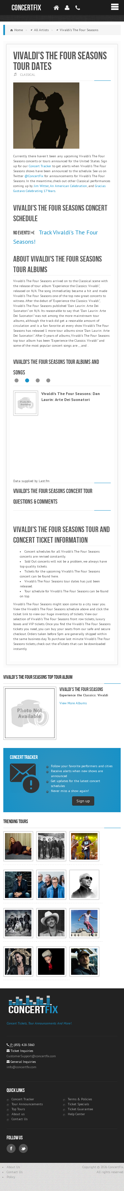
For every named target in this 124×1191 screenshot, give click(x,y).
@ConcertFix (33, 176)
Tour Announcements (27, 1104)
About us (18, 1114)
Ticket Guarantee (80, 1109)
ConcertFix (26, 8)
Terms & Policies (80, 1099)
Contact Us (19, 1119)
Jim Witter (41, 186)
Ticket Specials (78, 1104)
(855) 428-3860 (24, 1045)
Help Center (76, 1114)
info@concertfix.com (21, 1067)
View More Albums (73, 703)
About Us (13, 1167)
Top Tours (18, 1109)
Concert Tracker (40, 166)
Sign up (83, 800)
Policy (11, 1177)
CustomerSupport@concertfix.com (31, 1056)
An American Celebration (68, 186)
